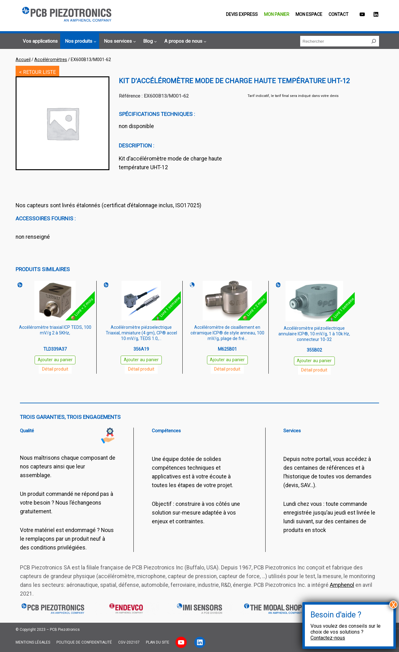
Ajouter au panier (55, 359)
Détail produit (55, 369)
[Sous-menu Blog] (149, 41)
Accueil (23, 59)
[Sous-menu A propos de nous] (184, 41)
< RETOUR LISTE (37, 72)
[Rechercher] (373, 41)
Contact (339, 14)
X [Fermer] (393, 605)
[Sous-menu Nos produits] (79, 41)
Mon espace (309, 14)
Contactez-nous (327, 638)
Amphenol (342, 585)
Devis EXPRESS (242, 14)
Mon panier (276, 14)
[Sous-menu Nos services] (119, 41)
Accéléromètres (50, 59)
